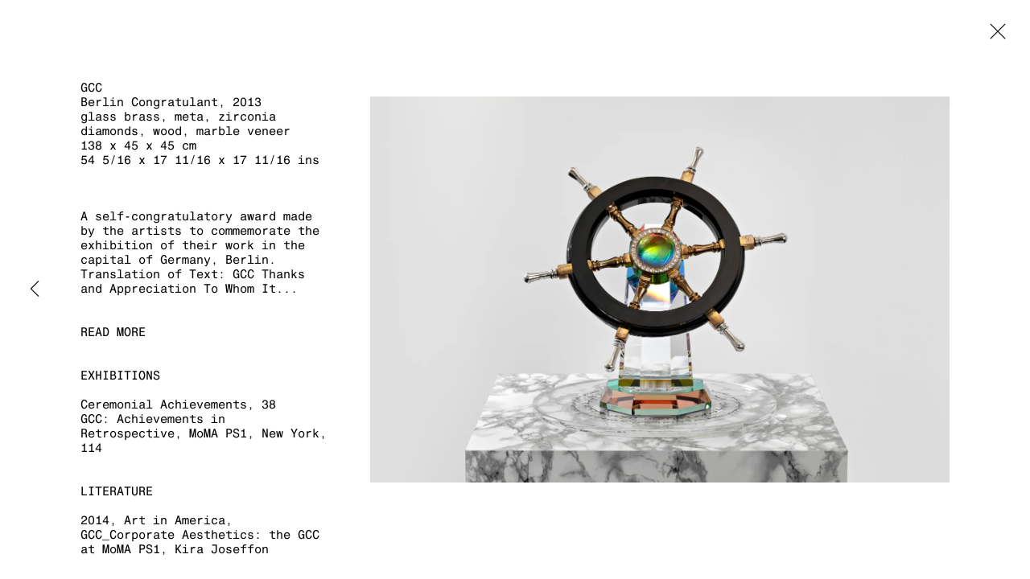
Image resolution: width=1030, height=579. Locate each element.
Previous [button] (34, 289)
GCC (91, 87)
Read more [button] (113, 332)
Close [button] (994, 36)
